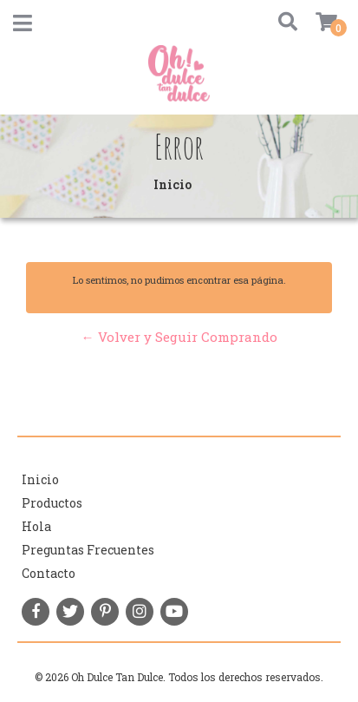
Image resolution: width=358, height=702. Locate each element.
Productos (52, 503)
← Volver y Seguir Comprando (179, 336)
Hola (36, 526)
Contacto (48, 573)
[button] (281, 22)
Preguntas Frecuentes (88, 549)
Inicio (40, 479)
